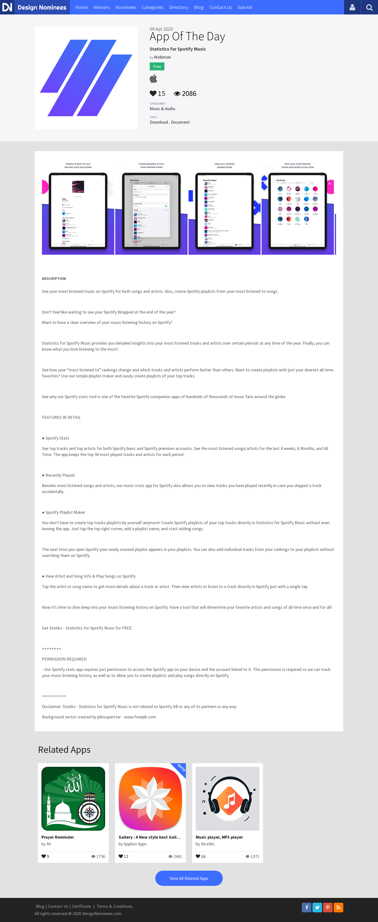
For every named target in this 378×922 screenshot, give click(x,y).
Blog (199, 7)
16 (200, 856)
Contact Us (220, 7)
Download (159, 122)
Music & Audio (162, 108)
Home (81, 7)
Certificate (81, 906)
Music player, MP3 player (219, 837)
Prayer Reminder (57, 837)
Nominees (125, 7)
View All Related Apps (189, 878)
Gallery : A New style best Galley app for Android (165, 837)
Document (180, 122)
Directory (178, 7)
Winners (102, 7)
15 (157, 91)
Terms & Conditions (115, 906)
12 (123, 856)
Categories (152, 7)
